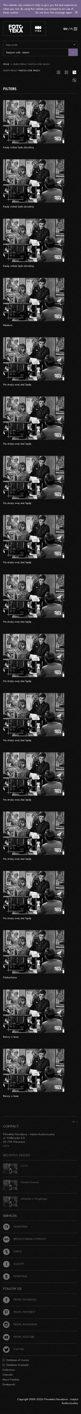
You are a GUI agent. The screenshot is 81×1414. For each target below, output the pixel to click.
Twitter (13, 1349)
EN (65, 29)
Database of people (15, 1365)
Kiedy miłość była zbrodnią (18, 147)
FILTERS (10, 88)
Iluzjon (13, 1263)
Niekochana (10, 977)
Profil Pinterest (19, 1312)
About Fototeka (10, 1379)
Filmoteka (15, 1226)
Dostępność (8, 1384)
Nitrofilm (15, 1276)
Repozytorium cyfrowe (24, 1239)
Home (6, 64)
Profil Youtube (18, 1336)
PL (71, 29)
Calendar (7, 1374)
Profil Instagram (20, 1324)
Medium (7, 325)
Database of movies (15, 1360)
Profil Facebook (20, 1299)
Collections (8, 1369)
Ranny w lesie (11, 1036)
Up (75, 1122)
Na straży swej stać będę (17, 384)
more (6, 1145)
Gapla (12, 1251)
